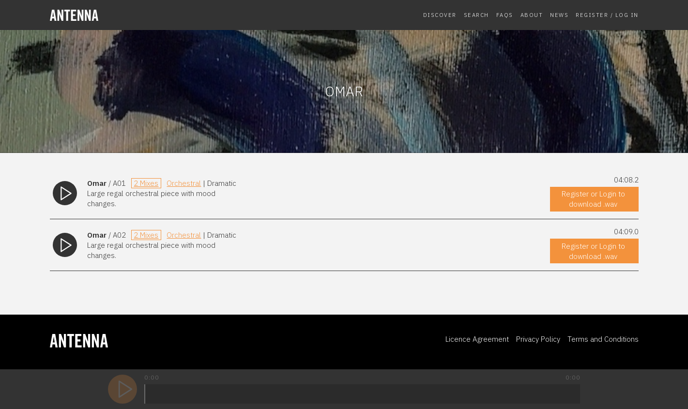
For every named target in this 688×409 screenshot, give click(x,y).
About (531, 14)
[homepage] (117, 15)
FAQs (504, 14)
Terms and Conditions (603, 339)
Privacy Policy (538, 339)
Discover (440, 14)
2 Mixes (146, 183)
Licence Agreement (477, 339)
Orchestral (184, 183)
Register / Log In (607, 14)
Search (476, 14)
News (559, 14)
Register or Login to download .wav (593, 199)
